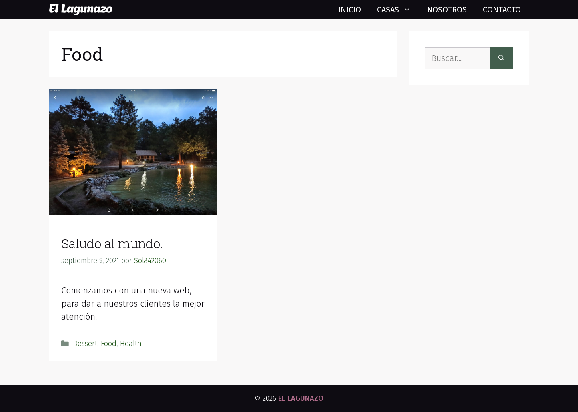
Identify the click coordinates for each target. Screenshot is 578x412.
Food (108, 343)
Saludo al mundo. (112, 243)
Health (131, 343)
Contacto (502, 9)
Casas (398, 9)
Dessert (85, 343)
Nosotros (447, 9)
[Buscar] (501, 58)
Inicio (349, 9)
